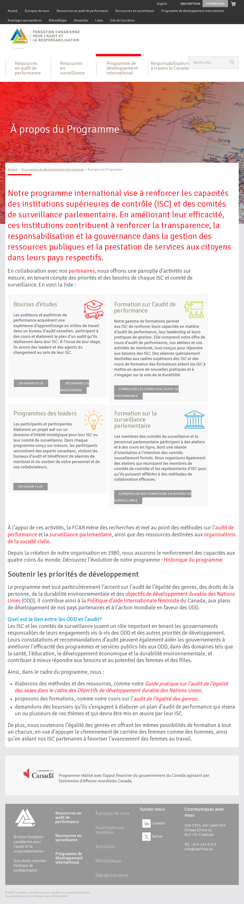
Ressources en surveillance (134, 11)
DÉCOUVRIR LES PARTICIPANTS (74, 386)
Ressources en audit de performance (82, 11)
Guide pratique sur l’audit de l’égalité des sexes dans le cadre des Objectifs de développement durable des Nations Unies (121, 687)
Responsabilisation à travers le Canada (170, 65)
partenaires (82, 270)
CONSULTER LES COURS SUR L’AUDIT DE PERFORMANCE (146, 392)
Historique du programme (193, 559)
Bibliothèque (58, 20)
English (162, 4)
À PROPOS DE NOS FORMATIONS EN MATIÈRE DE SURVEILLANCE (152, 497)
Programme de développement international (192, 11)
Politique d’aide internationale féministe (133, 600)
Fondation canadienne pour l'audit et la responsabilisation (52, 892)
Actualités (81, 20)
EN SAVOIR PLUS (31, 383)
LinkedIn (154, 823)
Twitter (152, 836)
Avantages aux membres (25, 20)
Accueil (13, 11)
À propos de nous (37, 11)
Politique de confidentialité (25, 868)
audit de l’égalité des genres (165, 698)
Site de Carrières (122, 20)
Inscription (190, 4)
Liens (99, 20)
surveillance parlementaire (81, 534)
